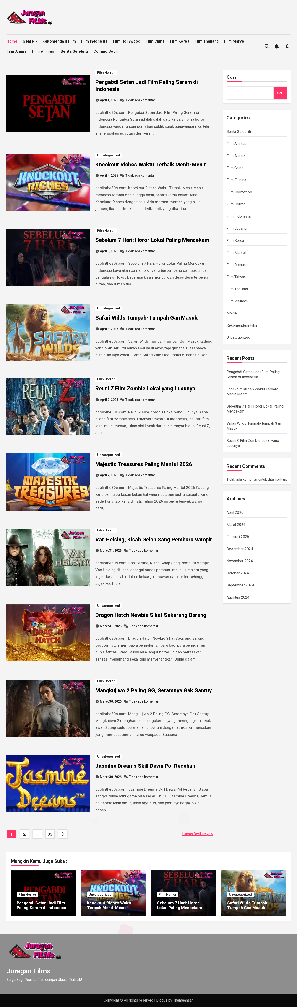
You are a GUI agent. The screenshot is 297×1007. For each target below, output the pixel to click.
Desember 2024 (240, 549)
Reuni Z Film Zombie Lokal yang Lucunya (145, 388)
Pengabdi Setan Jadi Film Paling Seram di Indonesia (41, 905)
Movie (232, 313)
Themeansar (183, 1000)
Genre (29, 41)
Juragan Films (28, 971)
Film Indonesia (94, 41)
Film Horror (106, 73)
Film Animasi (43, 51)
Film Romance (238, 265)
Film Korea (179, 41)
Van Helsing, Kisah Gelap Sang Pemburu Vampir (153, 539)
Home (12, 41)
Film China (155, 41)
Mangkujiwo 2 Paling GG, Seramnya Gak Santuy (153, 690)
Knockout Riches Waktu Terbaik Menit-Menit (150, 164)
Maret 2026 (236, 524)
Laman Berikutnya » (197, 834)
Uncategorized (108, 155)
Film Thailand (207, 41)
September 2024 (240, 585)
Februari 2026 (238, 537)
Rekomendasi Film (59, 41)
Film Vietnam (237, 301)
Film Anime (17, 51)
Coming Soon (106, 51)
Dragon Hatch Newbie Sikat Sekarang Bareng (150, 615)
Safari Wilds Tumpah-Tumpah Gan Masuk (146, 317)
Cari (231, 77)
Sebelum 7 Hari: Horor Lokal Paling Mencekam (152, 240)
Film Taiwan (236, 277)
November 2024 (240, 561)
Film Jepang (237, 228)
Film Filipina (236, 180)
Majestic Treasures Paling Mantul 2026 (143, 464)
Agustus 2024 (238, 597)
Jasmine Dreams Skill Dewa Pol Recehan (145, 766)
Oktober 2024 (238, 573)
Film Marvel (234, 41)
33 (50, 834)
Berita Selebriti (74, 51)
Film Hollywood (126, 41)
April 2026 (235, 512)
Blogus (161, 1000)
